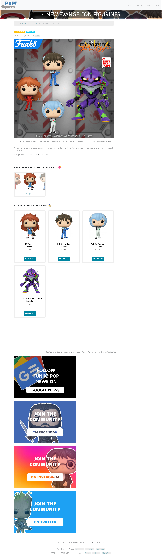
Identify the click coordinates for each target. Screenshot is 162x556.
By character (89, 549)
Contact (87, 553)
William (37, 36)
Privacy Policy (106, 553)
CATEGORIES (140, 5)
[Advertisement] (81, 335)
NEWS (157, 5)
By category (100, 549)
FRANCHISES (129, 5)
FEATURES (150, 5)
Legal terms (96, 553)
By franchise (79, 549)
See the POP (30, 259)
